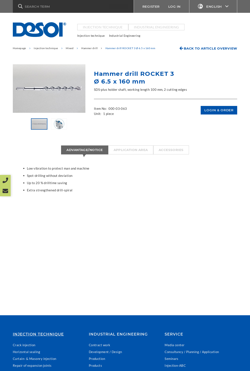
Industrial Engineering (156, 27)
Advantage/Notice (84, 150)
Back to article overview (210, 48)
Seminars (171, 359)
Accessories (171, 150)
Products (95, 365)
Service (174, 334)
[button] (73, 6)
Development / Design (105, 352)
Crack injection (24, 345)
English (213, 6)
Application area (131, 150)
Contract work (99, 345)
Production (97, 359)
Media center (174, 345)
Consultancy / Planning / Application (192, 352)
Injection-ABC (175, 365)
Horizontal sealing (26, 352)
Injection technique (103, 27)
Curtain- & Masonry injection (34, 359)
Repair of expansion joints (32, 365)
